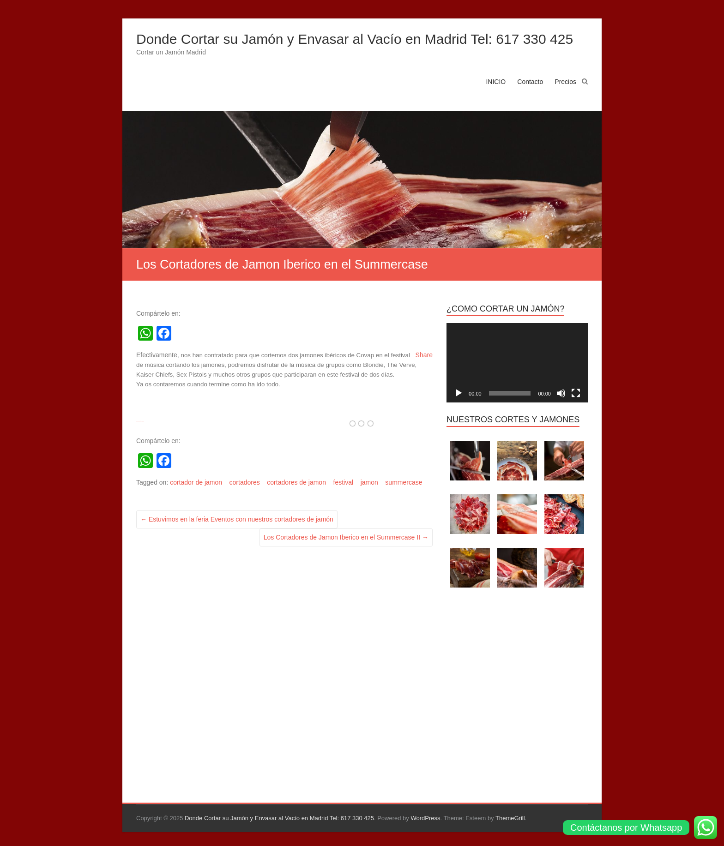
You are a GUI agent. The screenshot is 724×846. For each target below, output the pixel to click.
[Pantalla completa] (575, 393)
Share (424, 355)
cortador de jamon (196, 482)
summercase (403, 482)
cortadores (244, 482)
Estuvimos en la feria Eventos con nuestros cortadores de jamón (236, 519)
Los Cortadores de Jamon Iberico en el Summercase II (346, 537)
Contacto (530, 81)
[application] (517, 362)
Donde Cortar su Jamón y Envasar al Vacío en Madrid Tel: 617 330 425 (354, 39)
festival (343, 482)
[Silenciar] (561, 393)
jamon (369, 482)
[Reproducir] (458, 393)
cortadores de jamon (296, 482)
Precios (565, 81)
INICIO (496, 81)
